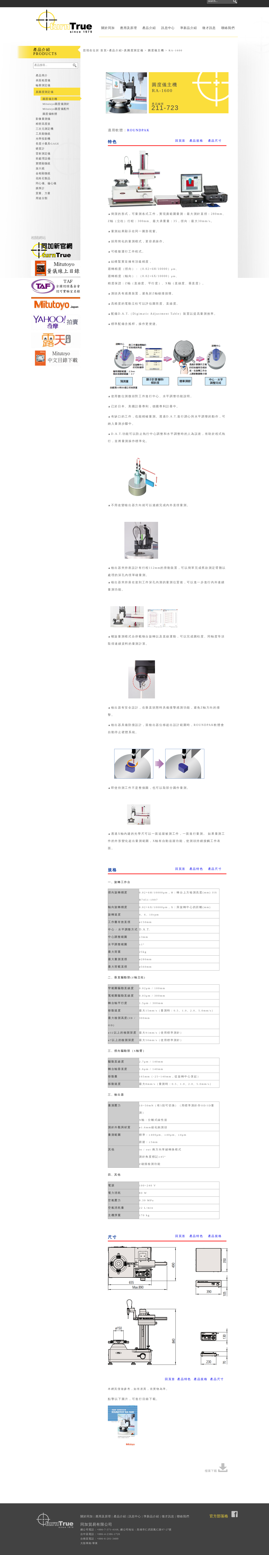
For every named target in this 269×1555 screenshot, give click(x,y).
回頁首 (180, 140)
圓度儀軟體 (50, 113)
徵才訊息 (209, 28)
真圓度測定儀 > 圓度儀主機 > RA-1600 (153, 50)
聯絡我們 (228, 28)
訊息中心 (168, 28)
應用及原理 (128, 28)
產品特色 (196, 868)
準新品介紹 (188, 28)
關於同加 (108, 28)
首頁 (103, 50)
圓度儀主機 (50, 98)
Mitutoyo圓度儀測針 (56, 103)
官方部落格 (218, 1516)
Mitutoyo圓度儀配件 (56, 108)
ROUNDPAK (138, 130)
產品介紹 (149, 28)
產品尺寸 (215, 140)
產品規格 (196, 140)
